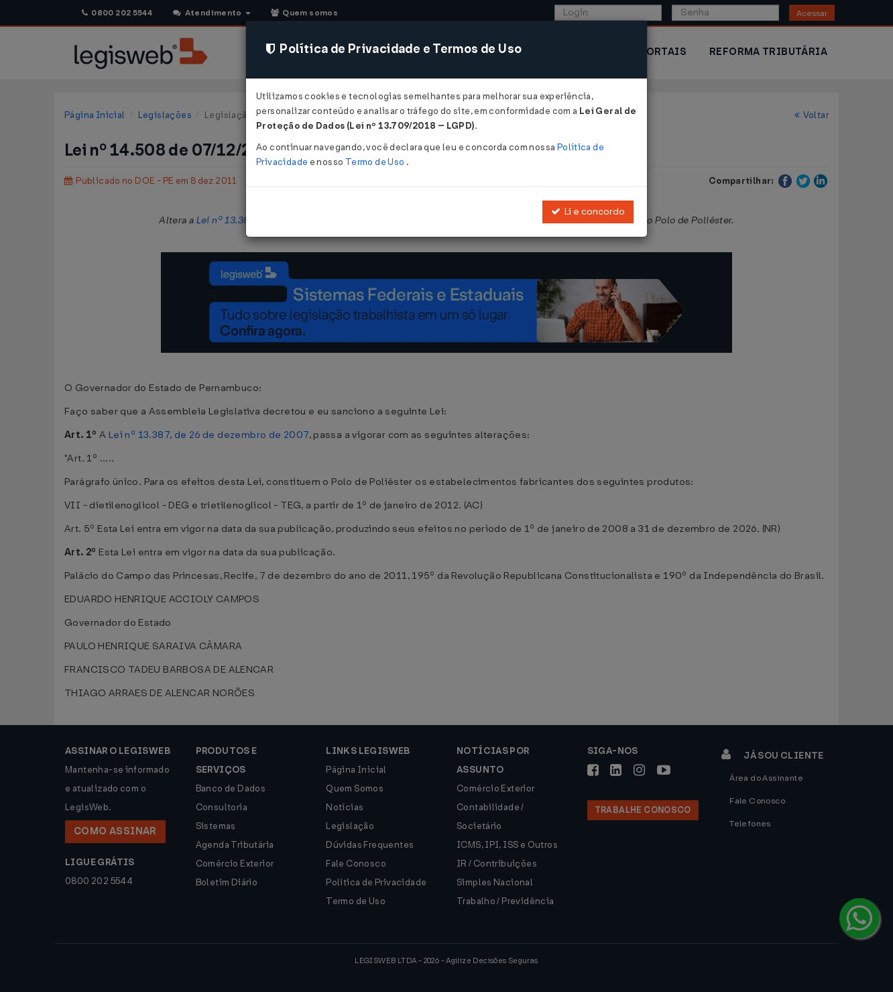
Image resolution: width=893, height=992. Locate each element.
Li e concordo (588, 211)
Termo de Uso (375, 162)
